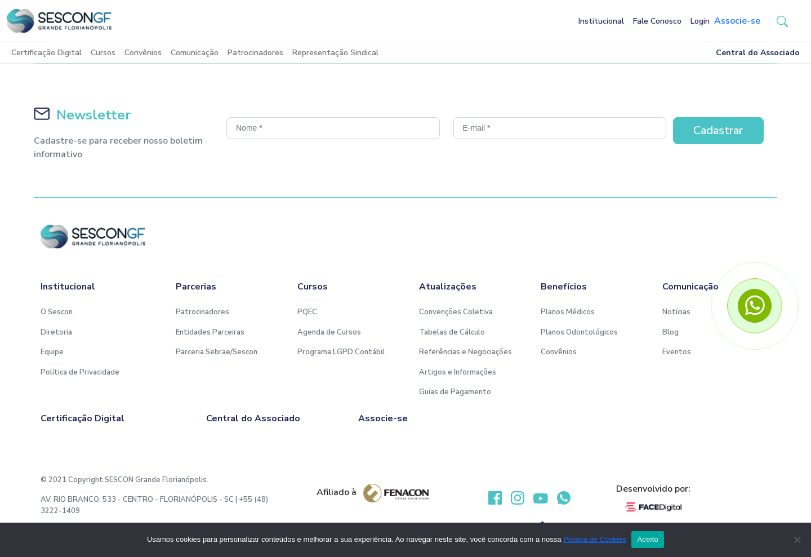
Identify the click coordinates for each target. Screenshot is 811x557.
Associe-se (737, 21)
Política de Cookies (594, 539)
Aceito (647, 539)
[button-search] (782, 21)
